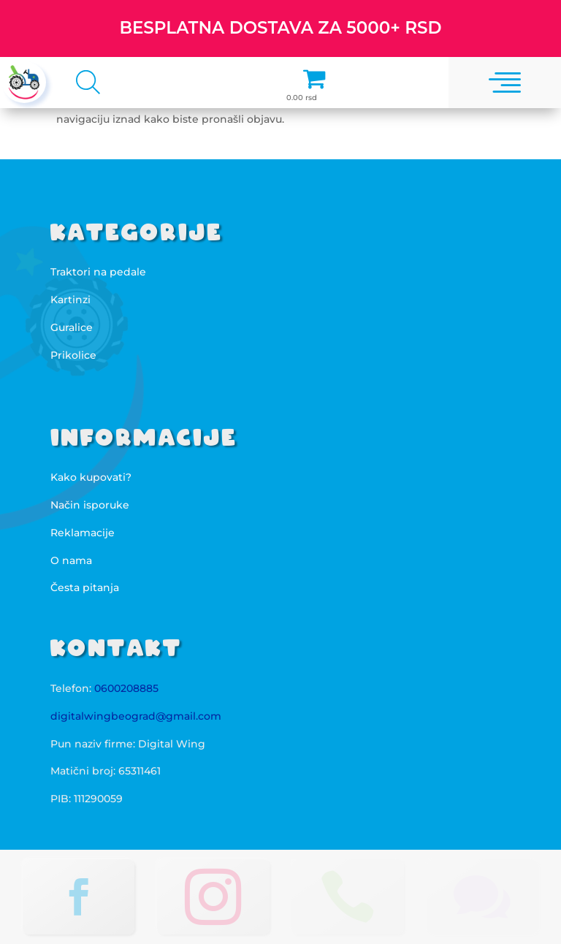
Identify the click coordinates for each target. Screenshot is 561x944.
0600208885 (126, 688)
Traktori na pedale (98, 271)
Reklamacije (82, 532)
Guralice (71, 327)
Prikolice (73, 355)
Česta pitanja (84, 587)
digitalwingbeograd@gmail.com (135, 716)
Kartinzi (70, 299)
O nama (71, 560)
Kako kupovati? (90, 477)
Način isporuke (89, 504)
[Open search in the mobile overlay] (83, 82)
